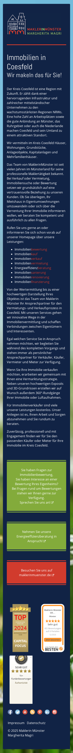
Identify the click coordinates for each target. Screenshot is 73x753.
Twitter (17, 712)
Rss (32, 712)
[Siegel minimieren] (31, 657)
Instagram (54, 712)
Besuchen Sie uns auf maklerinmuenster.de (35, 572)
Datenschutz (36, 723)
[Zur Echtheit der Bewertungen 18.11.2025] (21, 682)
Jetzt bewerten (53, 640)
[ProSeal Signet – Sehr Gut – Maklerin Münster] (21, 665)
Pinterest (39, 712)
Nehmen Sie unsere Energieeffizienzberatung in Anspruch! (37, 536)
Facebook (10, 712)
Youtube (25, 712)
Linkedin (47, 712)
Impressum (16, 723)
